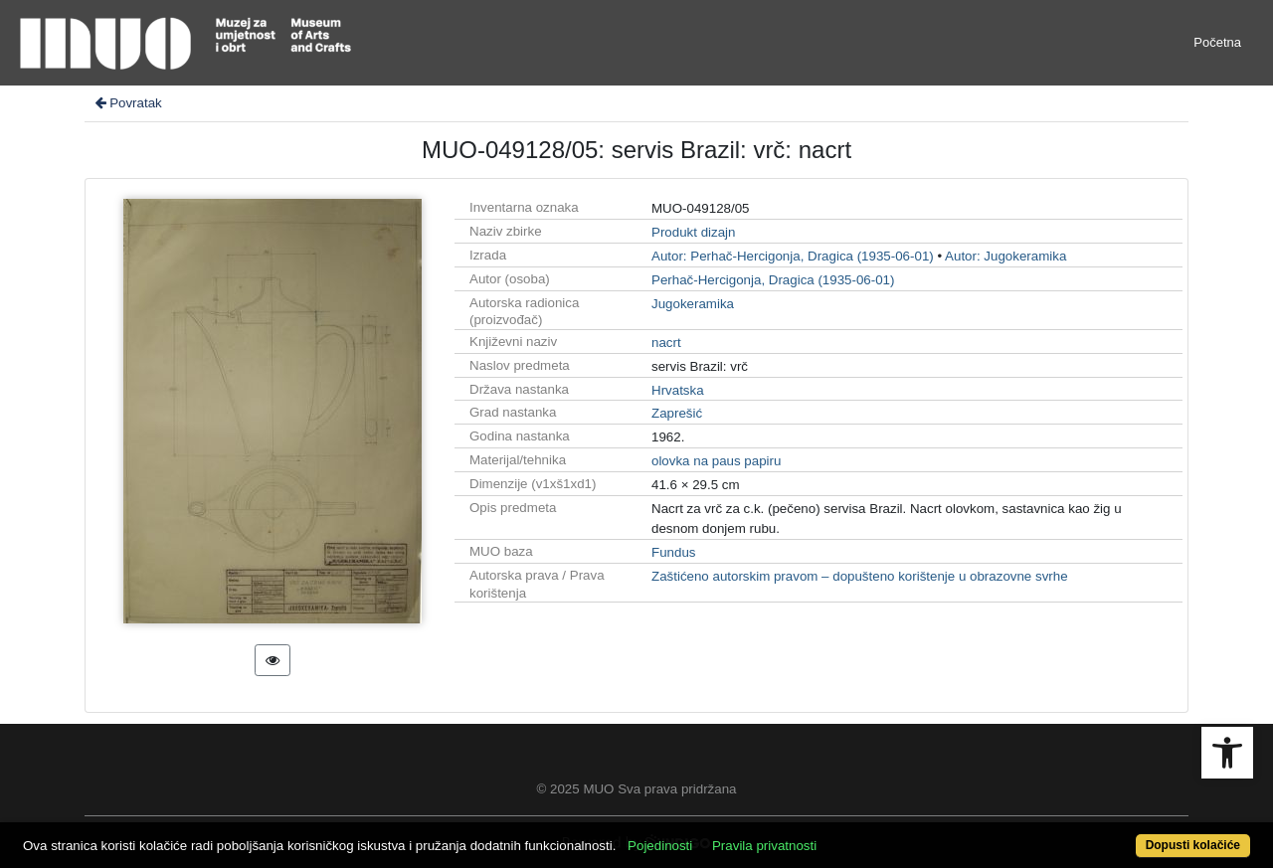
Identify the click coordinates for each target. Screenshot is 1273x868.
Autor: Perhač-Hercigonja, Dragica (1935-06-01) (792, 256)
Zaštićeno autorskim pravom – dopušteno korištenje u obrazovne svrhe (859, 576)
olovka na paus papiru (716, 460)
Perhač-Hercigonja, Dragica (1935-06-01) (772, 279)
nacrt (666, 342)
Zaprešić (676, 413)
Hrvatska (677, 390)
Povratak (127, 102)
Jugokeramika (692, 303)
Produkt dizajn (693, 232)
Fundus (673, 552)
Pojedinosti (660, 845)
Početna (1217, 42)
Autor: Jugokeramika (1005, 256)
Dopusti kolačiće (1193, 845)
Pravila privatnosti (764, 845)
